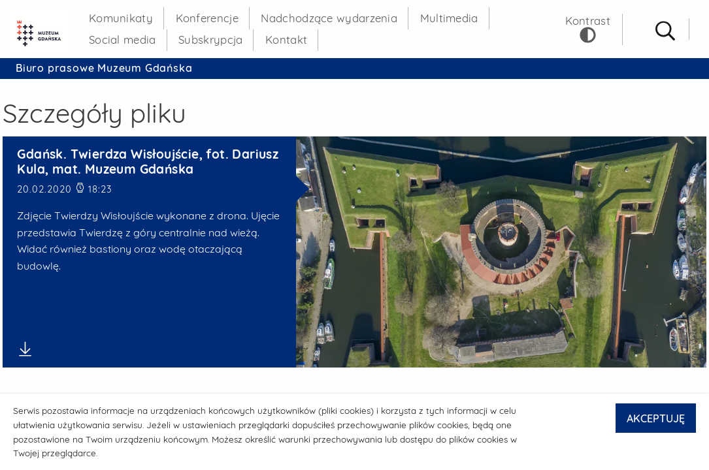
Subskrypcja (210, 39)
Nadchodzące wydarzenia (329, 18)
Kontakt (286, 39)
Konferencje (207, 18)
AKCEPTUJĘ (656, 418)
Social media (122, 39)
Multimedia (449, 18)
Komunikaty (121, 18)
